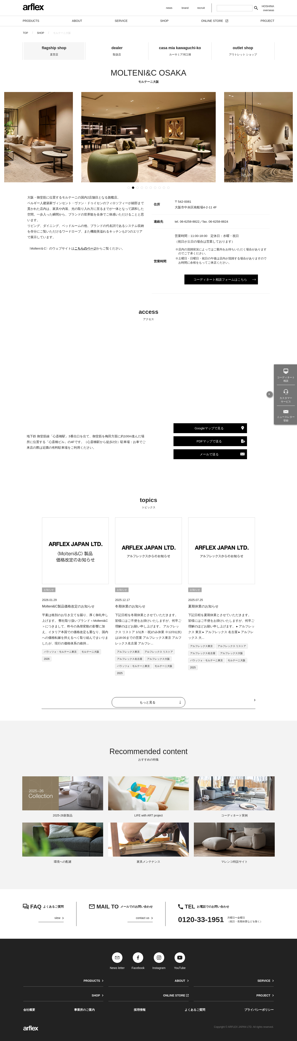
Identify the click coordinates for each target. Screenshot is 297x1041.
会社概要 (29, 1009)
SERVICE (264, 980)
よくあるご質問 (195, 1009)
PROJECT (263, 995)
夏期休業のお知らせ (203, 606)
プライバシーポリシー (259, 1009)
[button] (128, 188)
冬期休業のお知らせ (130, 606)
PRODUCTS (92, 980)
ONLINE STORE (174, 995)
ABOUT (180, 980)
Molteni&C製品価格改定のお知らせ (68, 606)
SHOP (40, 33)
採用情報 (140, 1009)
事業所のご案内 (84, 1009)
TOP (25, 33)
